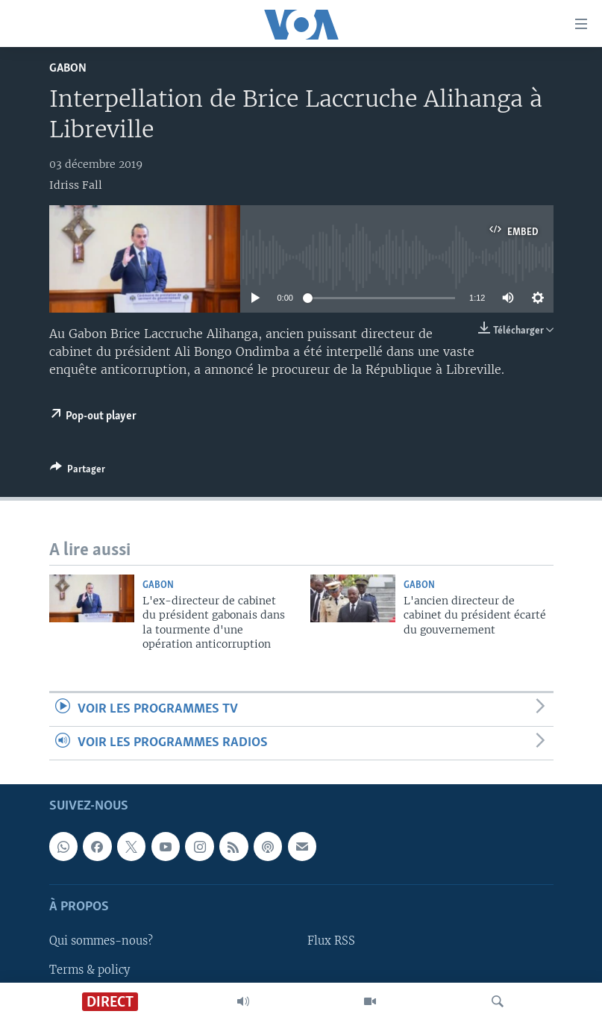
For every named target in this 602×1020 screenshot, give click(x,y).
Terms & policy (89, 970)
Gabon (68, 68)
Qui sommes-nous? (101, 941)
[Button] (77, 471)
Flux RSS (331, 941)
